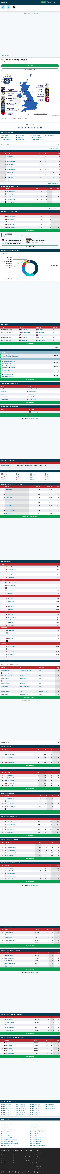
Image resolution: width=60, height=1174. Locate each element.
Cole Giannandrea (12, 617)
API (37, 1162)
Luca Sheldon (11, 635)
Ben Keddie (10, 654)
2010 (31, 1108)
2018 (17, 1104)
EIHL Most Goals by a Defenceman (38, 1130)
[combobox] (3, 144)
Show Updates (30, 70)
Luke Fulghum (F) (10, 958)
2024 (2, 1108)
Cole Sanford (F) (32, 394)
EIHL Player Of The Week (35, 1141)
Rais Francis (9, 593)
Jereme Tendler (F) (10, 963)
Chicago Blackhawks (29, 1153)
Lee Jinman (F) (10, 878)
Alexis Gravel (11, 606)
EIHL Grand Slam (5, 1145)
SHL (14, 1156)
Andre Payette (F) (10, 829)
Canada (2, 1155)
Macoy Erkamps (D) (9, 355)
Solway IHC (12, 363)
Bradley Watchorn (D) (11, 873)
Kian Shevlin (10, 588)
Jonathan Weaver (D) (11, 809)
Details (56, 355)
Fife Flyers (20, 137)
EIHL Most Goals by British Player (37, 1132)
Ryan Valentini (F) (6, 691)
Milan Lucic (10, 598)
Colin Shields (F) (10, 754)
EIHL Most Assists (34, 1124)
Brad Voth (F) (9, 821)
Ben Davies (10, 641)
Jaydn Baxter (10, 622)
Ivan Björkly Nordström (12, 582)
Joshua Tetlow (10, 590)
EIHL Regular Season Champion (37, 1145)
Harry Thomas (11, 619)
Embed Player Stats (53, 183)
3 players (34, 474)
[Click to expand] (58, 151)
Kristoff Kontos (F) (10, 199)
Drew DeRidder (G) (11, 216)
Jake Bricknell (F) (6, 678)
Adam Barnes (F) (6, 694)
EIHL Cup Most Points (6, 1135)
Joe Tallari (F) (9, 960)
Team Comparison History (30, 516)
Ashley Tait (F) (10, 757)
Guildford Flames (36, 135)
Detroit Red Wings (28, 1155)
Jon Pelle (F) (9, 937)
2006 (46, 1104)
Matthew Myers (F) (11, 850)
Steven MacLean (11, 585)
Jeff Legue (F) (10, 785)
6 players (20, 476)
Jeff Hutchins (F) (10, 832)
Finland (2, 1158)
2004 (46, 1108)
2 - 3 (54, 332)
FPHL (40, 673)
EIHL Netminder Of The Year (36, 1139)
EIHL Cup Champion (5, 1133)
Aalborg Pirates (5, 367)
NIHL (40, 670)
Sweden (3, 1153)
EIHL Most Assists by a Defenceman (38, 1126)
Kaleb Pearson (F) (8, 370)
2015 (17, 1110)
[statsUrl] (28, 127)
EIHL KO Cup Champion (35, 1122)
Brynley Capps (11, 625)
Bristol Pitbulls (23, 678)
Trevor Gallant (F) (10, 868)
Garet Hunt (10, 572)
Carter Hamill (11, 651)
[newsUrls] (22, 127)
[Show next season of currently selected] (58, 144)
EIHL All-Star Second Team (7, 1124)
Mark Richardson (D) (11, 845)
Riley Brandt (11, 638)
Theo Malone (10, 614)
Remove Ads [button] (34, 13)
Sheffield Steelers (50, 135)
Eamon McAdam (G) (11, 227)
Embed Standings (53, 148)
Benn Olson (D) (9, 1050)
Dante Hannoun (11, 630)
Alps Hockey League (43, 691)
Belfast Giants (6, 135)
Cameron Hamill (11, 633)
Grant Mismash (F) (10, 196)
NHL (14, 1153)
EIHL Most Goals (34, 1128)
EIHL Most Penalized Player (36, 1133)
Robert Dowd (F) (10, 752)
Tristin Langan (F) (10, 202)
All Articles (30, 246)
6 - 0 (54, 335)
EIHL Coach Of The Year (6, 1132)
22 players (5, 480)
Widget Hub (38, 1153)
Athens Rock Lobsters (25, 686)
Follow (30, 66)
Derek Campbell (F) (11, 824)
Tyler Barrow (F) (5, 673)
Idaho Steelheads (6, 372)
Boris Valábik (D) (10, 1048)
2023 (2, 1110)
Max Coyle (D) (7, 366)
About (37, 1155)
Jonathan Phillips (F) (11, 847)
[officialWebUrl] (19, 127)
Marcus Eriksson (11, 566)
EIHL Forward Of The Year (7, 1141)
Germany (3, 1160)
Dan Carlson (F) (9, 1019)
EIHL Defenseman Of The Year (8, 1137)
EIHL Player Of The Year (35, 1143)
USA (2, 1156)
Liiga (14, 1160)
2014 (17, 1112)
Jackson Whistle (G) (11, 222)
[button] (30, 65)
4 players (20, 478)
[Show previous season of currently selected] (1, 144)
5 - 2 (54, 329)
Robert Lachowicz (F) (11, 853)
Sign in (49, 2)
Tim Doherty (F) (9, 194)
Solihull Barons (23, 681)
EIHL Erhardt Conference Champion (9, 1139)
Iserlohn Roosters (6, 356)
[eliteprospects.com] (4, 2)
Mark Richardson (11, 569)
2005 (46, 1106)
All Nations (3, 1162)
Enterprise (38, 1166)
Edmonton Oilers (28, 1156)
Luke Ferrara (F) (6, 670)
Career (37, 1168)
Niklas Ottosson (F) (6, 681)
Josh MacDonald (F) (33, 391)
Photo (37, 1160)
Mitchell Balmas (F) (10, 191)
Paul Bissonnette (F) (11, 876)
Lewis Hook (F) (34, 412)
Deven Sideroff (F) (6, 465)
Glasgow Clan (21, 139)
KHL (14, 1155)
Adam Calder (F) (9, 932)
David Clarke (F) (10, 760)
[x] (34, 127)
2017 (17, 1106)
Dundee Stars (21, 135)
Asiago (21, 691)
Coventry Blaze (6, 139)
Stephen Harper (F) (33, 399)
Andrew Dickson (11, 574)
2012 (31, 1104)
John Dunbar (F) (6, 683)
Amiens (12, 376)
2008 (31, 1112)
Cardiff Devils (6, 137)
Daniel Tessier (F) (10, 1022)
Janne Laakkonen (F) (7, 675)
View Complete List (30, 697)
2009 (31, 1110)
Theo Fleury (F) (10, 870)
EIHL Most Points (34, 1135)
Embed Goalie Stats (53, 209)
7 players (20, 474)
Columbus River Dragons (25, 673)
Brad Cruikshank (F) (11, 827)
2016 (17, 1108)
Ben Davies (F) (10, 855)
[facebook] (31, 127)
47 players (5, 476)
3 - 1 (54, 337)
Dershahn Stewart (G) (9, 361)
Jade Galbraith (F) (10, 940)
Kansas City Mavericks (25, 689)
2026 (2, 1104)
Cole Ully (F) (31, 396)
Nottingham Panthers (37, 139)
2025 (2, 1106)
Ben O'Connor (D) (11, 806)
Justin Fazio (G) (10, 219)
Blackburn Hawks (24, 694)
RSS (37, 1164)
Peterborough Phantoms (25, 670)
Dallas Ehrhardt (11, 604)
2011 (31, 1106)
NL (13, 1162)
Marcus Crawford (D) (7, 689)
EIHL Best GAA (4, 1126)
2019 (2, 1115)
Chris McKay (10, 609)
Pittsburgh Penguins (29, 1160)
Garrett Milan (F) (6, 686)
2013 (17, 1115)
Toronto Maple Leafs (29, 1162)
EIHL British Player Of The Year (8, 1130)
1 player (34, 478)
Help (37, 1156)
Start (2, 55)
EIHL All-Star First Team (6, 1122)
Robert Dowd (11, 577)
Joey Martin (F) (10, 762)
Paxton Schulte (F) (10, 1043)
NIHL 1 (40, 681)
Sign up (43, 2)
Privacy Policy (39, 1158)
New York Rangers (28, 1158)
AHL (14, 1158)
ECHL (40, 689)
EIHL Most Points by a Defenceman (38, 1137)
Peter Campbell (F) (10, 943)
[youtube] (41, 127)
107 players (5, 474)
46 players (5, 478)
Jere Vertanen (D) (8, 374)
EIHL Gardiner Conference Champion (9, 1143)
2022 (2, 1112)
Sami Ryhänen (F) (10, 1030)
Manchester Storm (36, 137)
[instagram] (38, 127)
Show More (30, 205)
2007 (31, 1115)
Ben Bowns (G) (10, 224)
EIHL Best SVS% (4, 1128)
